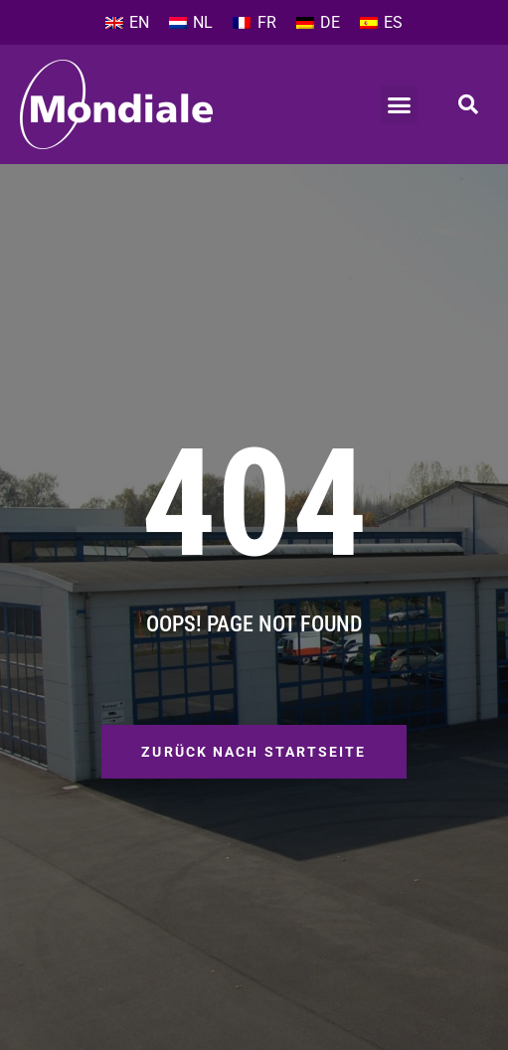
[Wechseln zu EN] (127, 23)
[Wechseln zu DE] (318, 23)
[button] (400, 104)
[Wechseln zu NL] (191, 23)
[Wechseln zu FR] (254, 23)
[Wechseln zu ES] (381, 23)
